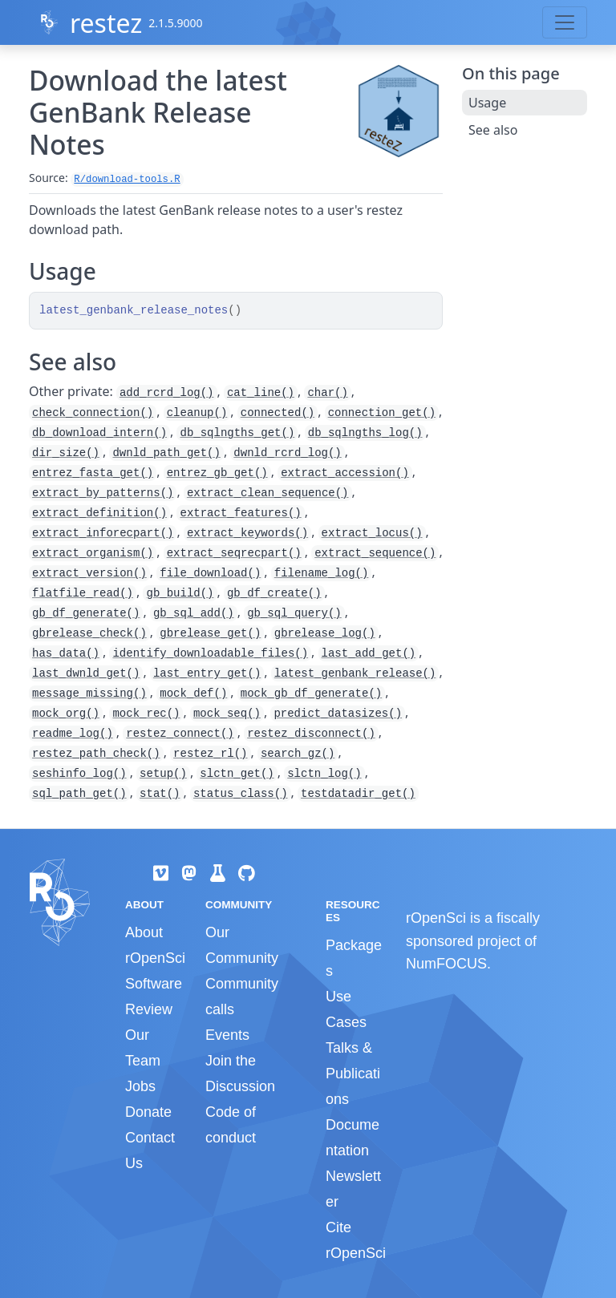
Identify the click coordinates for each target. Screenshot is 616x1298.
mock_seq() (227, 713)
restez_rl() (210, 753)
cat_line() (260, 392)
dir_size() (65, 453)
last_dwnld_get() (86, 673)
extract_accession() (345, 473)
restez (106, 22)
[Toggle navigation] (564, 22)
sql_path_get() (79, 793)
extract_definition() (99, 513)
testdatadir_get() (358, 793)
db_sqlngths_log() (365, 433)
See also (492, 130)
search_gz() (297, 753)
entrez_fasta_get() (92, 473)
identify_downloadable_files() (210, 653)
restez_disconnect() (311, 733)
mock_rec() (146, 713)
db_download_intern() (99, 433)
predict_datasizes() (338, 713)
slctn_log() (324, 773)
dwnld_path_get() (166, 453)
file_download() (210, 573)
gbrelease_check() (89, 633)
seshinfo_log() (79, 773)
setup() (163, 773)
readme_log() (72, 733)
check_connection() (92, 412)
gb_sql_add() (193, 613)
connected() (277, 412)
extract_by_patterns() (102, 493)
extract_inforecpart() (102, 533)
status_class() (240, 793)
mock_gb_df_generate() (311, 693)
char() (327, 392)
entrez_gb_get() (217, 473)
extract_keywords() (247, 533)
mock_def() (193, 693)
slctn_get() (237, 773)
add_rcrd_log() (167, 392)
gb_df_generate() (86, 613)
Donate (148, 1112)
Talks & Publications (353, 1073)
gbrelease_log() (324, 633)
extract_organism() (92, 553)
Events (227, 1035)
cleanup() (197, 412)
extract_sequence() (375, 553)
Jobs (140, 1086)
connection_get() (382, 412)
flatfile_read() (82, 593)
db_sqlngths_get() (237, 433)
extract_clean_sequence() (268, 493)
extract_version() (89, 573)
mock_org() (65, 713)
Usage (487, 102)
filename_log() (321, 573)
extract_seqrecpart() (234, 553)
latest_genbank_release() (355, 673)
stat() (160, 793)
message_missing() (89, 693)
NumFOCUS (446, 964)
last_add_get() (369, 653)
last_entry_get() (207, 673)
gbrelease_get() (210, 633)
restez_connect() (179, 733)
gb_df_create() (274, 593)
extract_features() (240, 513)
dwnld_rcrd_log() (287, 453)
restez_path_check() (96, 753)
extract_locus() (372, 533)
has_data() (65, 653)
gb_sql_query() (294, 613)
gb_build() (179, 593)
